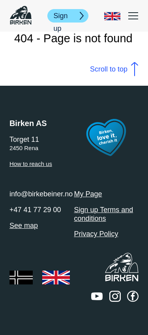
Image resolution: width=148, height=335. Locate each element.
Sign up (61, 17)
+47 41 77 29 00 (35, 210)
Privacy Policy (96, 234)
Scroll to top (108, 69)
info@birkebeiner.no (41, 194)
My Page (88, 194)
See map (23, 226)
